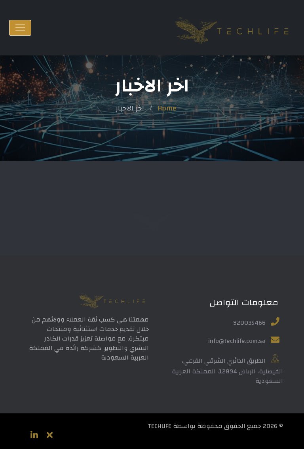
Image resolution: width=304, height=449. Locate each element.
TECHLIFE (159, 426)
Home (167, 108)
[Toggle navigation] (20, 28)
